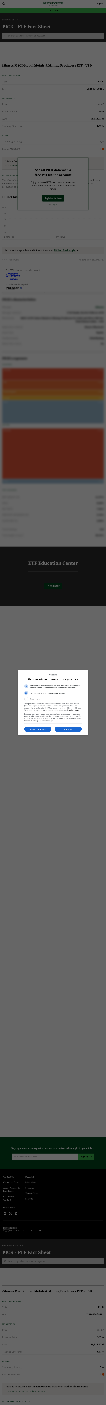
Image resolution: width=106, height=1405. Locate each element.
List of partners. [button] (73, 710)
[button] (53, 699)
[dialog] (53, 702)
